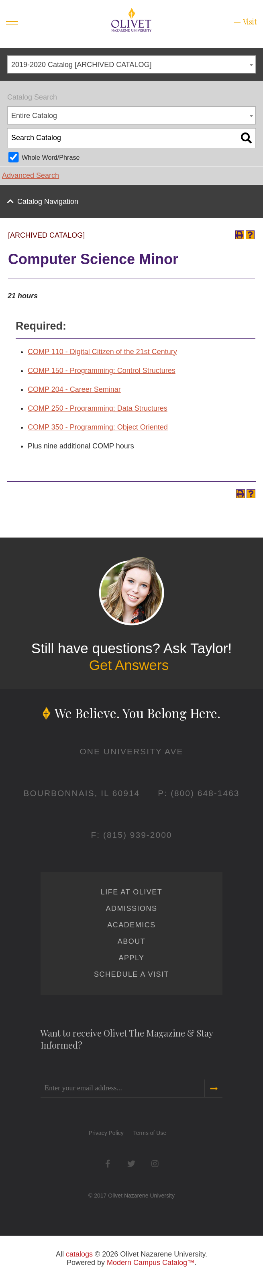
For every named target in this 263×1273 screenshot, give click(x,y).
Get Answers (129, 665)
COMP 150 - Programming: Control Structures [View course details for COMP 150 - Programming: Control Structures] (101, 371)
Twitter (131, 1164)
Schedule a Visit (131, 974)
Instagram (155, 1164)
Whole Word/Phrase (51, 157)
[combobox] (131, 64)
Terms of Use (149, 1133)
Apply (131, 958)
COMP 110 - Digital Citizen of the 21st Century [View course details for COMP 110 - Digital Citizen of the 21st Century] (102, 352)
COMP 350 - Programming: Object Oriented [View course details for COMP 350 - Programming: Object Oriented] (98, 427)
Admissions (131, 908)
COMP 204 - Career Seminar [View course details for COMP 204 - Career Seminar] (74, 389)
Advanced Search (30, 175)
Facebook (108, 1164)
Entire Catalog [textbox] (34, 116)
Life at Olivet (131, 892)
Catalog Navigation (47, 202)
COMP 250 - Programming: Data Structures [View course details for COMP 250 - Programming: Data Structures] (97, 408)
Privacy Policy (106, 1133)
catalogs (79, 1254)
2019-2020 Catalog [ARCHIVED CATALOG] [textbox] (81, 65)
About (132, 941)
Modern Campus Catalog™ (150, 1263)
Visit (250, 21)
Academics (131, 925)
